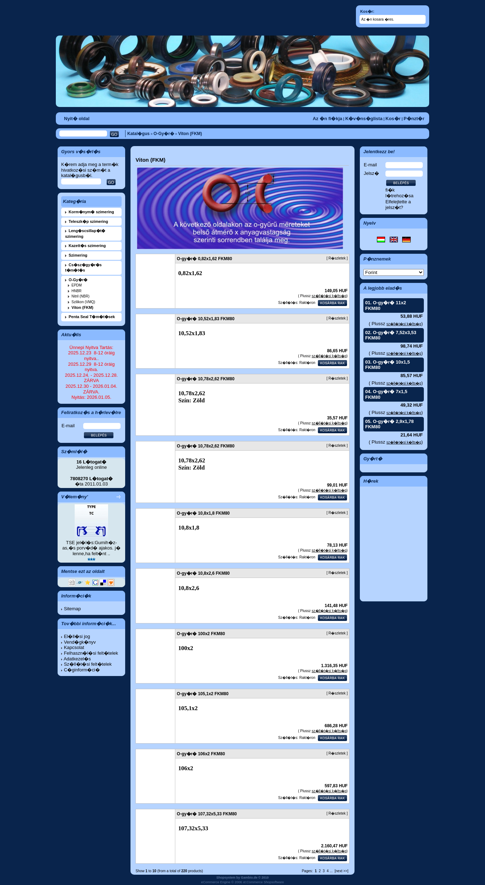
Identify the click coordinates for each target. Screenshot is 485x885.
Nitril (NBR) (80, 296)
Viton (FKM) (190, 133)
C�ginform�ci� (82, 669)
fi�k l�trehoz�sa (399, 192)
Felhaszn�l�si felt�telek (91, 653)
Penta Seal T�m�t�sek (92, 317)
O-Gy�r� (164, 133)
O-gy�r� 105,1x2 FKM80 (202, 693)
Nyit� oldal (77, 118)
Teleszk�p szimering (88, 221)
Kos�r (393, 118)
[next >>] (341, 871)
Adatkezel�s (77, 658)
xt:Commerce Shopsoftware (263, 882)
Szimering (78, 255)
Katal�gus (138, 133)
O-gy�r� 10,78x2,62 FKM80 (205, 378)
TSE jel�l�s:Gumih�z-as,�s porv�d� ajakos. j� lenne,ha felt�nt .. (91, 548)
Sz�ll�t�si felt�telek (88, 664)
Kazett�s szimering (87, 245)
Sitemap (72, 608)
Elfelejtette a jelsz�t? (398, 204)
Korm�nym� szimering (91, 212)
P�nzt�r (414, 118)
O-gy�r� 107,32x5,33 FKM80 (207, 813)
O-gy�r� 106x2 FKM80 (201, 753)
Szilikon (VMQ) (83, 302)
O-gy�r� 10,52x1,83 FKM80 (205, 318)
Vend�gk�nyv (80, 642)
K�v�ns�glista (364, 118)
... (331, 871)
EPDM (76, 285)
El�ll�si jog (77, 636)
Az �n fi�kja (327, 118)
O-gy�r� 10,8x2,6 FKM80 (203, 573)
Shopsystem (225, 877)
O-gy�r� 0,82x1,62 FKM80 (204, 258)
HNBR (76, 291)
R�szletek (337, 258)
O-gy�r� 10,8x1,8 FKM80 (203, 513)
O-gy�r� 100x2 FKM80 (201, 633)
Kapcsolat (74, 647)
